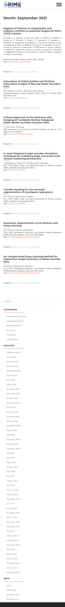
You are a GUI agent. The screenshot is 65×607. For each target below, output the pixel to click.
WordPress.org (13, 599)
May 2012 (11, 549)
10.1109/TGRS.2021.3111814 (20, 134)
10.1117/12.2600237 (16, 203)
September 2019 (13, 448)
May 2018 (11, 471)
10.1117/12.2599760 (16, 170)
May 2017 (11, 476)
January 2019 (12, 467)
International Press (14, 325)
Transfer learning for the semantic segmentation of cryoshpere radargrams (28, 191)
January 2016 (12, 494)
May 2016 (11, 485)
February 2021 (13, 412)
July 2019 (11, 453)
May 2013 (11, 531)
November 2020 (13, 416)
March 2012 (12, 554)
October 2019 (12, 444)
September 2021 (13, 403)
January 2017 (12, 481)
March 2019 (12, 462)
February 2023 (13, 361)
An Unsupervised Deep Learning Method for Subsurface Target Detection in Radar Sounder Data (32, 259)
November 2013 (13, 526)
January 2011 (12, 568)
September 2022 (13, 371)
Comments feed (13, 594)
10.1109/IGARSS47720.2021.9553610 (23, 237)
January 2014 (12, 517)
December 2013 (13, 522)
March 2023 (12, 357)
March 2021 (12, 407)
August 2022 (12, 375)
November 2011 (13, 563)
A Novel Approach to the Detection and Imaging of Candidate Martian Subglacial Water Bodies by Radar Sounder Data (29, 120)
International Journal (20, 71)
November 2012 (13, 545)
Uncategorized (13, 339)
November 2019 (13, 439)
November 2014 (13, 513)
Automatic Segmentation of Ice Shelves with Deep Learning (31, 224)
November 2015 (13, 499)
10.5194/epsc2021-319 (17, 98)
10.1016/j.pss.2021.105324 (19, 62)
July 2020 (11, 435)
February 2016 (13, 490)
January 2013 (12, 540)
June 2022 (11, 380)
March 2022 (12, 384)
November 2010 (13, 572)
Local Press (11, 330)
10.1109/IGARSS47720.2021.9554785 (23, 273)
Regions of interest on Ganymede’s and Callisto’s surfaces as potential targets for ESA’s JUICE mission (32, 31)
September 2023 (13, 352)
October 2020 (12, 421)
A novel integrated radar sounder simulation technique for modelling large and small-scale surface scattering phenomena (32, 156)
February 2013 (13, 536)
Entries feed (11, 590)
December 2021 (13, 389)
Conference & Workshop (21, 108)
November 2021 (13, 393)
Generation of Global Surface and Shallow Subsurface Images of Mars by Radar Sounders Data (32, 84)
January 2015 (12, 508)
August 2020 (12, 430)
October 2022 (12, 366)
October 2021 (12, 398)
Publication (33, 71)
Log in (9, 585)
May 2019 (11, 458)
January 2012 (12, 558)
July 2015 (11, 503)
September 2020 (13, 426)
